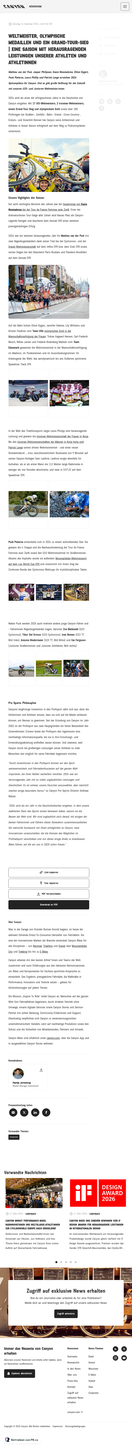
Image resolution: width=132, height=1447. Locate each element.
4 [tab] (71, 1266)
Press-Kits (72, 1381)
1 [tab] (56, 1266)
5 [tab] (76, 1266)
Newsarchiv (73, 1362)
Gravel (92, 1362)
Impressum (58, 1426)
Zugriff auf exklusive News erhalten (75, 1398)
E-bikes (92, 1374)
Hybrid (92, 1381)
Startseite (72, 1356)
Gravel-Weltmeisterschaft (22, 247)
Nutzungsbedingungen (75, 1426)
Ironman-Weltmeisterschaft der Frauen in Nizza (62, 437)
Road (91, 1356)
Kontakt (71, 1387)
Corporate (14, 1137)
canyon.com (73, 1412)
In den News (73, 1368)
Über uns (72, 1374)
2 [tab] (61, 1266)
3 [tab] (66, 1266)
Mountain (93, 1368)
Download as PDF (49, 904)
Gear (91, 1387)
